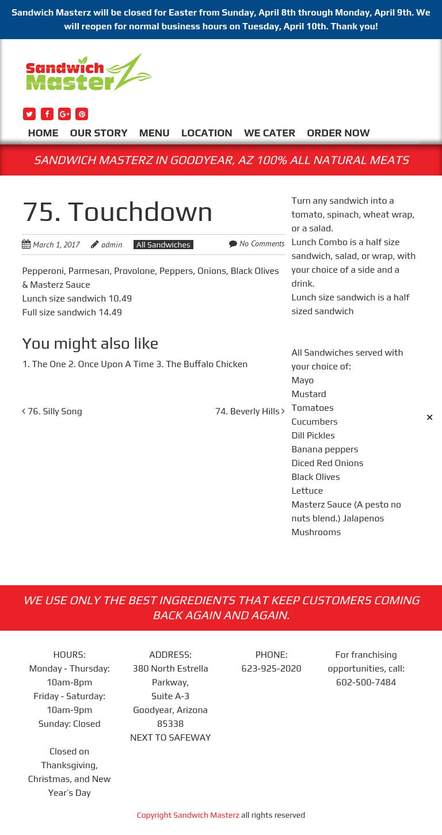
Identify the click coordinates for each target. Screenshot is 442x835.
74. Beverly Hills (250, 411)
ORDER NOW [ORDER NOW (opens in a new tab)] (338, 133)
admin (111, 244)
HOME (43, 133)
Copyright (155, 814)
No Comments (262, 243)
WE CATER (269, 133)
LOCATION (207, 133)
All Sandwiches (163, 244)
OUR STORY (99, 133)
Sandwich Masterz (206, 814)
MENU (154, 133)
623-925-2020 (272, 668)
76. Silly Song (52, 411)
